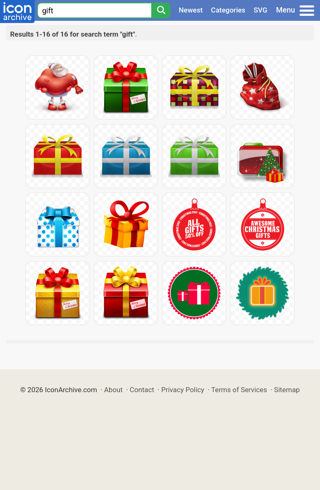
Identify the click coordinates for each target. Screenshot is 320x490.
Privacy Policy (182, 390)
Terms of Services (239, 390)
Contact (142, 390)
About (113, 390)
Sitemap (287, 390)
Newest (190, 10)
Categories (228, 10)
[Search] (160, 10)
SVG (261, 10)
